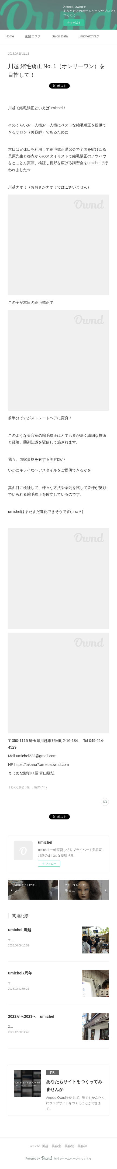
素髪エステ (33, 36)
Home (9, 36)
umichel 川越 (19, 930)
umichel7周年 (20, 973)
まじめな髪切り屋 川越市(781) (27, 787)
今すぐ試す (74, 22)
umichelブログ (88, 36)
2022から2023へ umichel (31, 1017)
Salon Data (60, 36)
